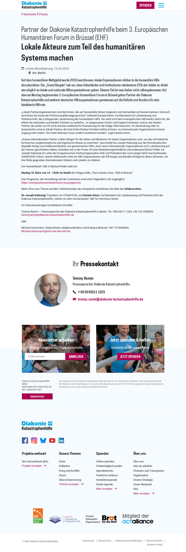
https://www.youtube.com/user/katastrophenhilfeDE (52, 440)
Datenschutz (104, 540)
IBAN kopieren (37, 397)
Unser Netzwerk (142, 484)
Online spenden (105, 461)
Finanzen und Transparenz (148, 470)
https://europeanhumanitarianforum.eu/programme (51, 182)
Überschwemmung (70, 479)
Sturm (62, 475)
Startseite (30, 14)
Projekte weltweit (34, 453)
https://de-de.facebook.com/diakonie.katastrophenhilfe (25, 440)
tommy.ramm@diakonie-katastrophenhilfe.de (110, 299)
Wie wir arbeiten (142, 466)
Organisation (140, 475)
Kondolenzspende (106, 479)
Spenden (102, 453)
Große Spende (104, 484)
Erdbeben (64, 466)
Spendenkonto (104, 470)
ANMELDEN (76, 357)
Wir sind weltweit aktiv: (35, 461)
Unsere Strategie (143, 479)
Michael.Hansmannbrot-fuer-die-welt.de (45, 231)
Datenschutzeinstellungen (129, 540)
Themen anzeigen (69, 484)
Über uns (139, 453)
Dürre (62, 461)
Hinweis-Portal (154, 544)
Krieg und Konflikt (69, 470)
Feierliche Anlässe (107, 475)
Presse (43, 14)
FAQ (135, 488)
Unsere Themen (70, 453)
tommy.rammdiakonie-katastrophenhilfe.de (47, 214)
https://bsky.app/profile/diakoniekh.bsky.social (43, 440)
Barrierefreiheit (154, 540)
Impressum (88, 540)
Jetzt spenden (130, 357)
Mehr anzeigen (104, 488)
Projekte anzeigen (32, 465)
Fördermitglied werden (109, 466)
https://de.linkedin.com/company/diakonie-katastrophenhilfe (61, 440)
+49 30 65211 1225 (91, 292)
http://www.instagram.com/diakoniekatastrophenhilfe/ (34, 440)
